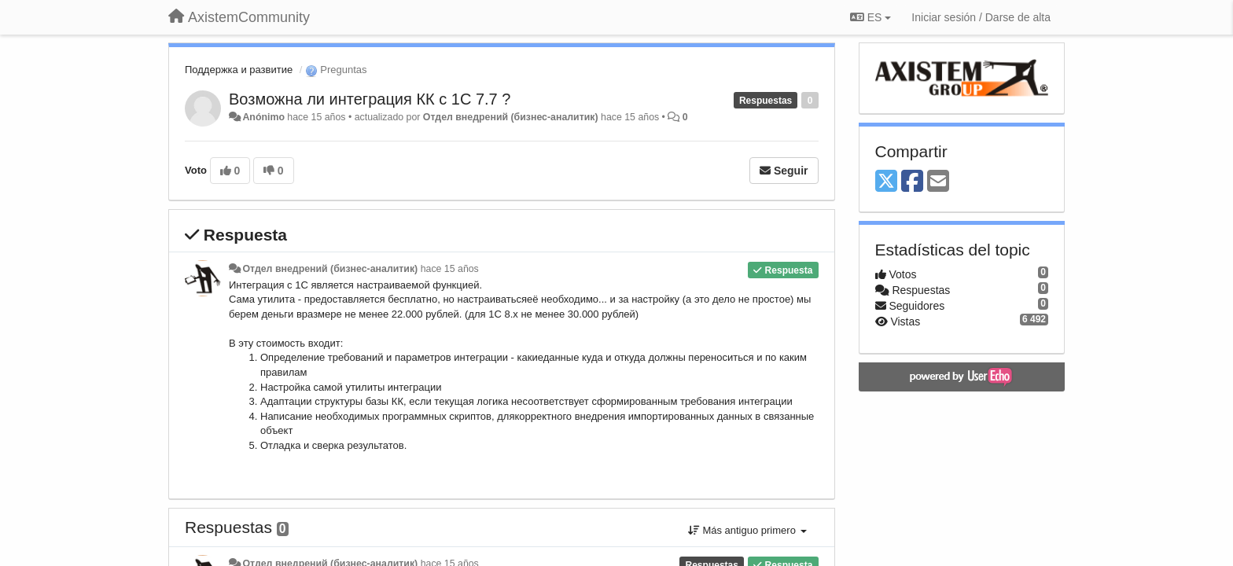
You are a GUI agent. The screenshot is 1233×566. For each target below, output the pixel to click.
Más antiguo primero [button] (747, 530)
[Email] (938, 182)
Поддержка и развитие (239, 69)
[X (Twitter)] (886, 182)
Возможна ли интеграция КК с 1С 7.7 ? (369, 99)
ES (870, 17)
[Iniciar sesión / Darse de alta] (981, 17)
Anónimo (263, 117)
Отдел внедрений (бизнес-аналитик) (510, 117)
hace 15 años (450, 268)
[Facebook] (912, 182)
